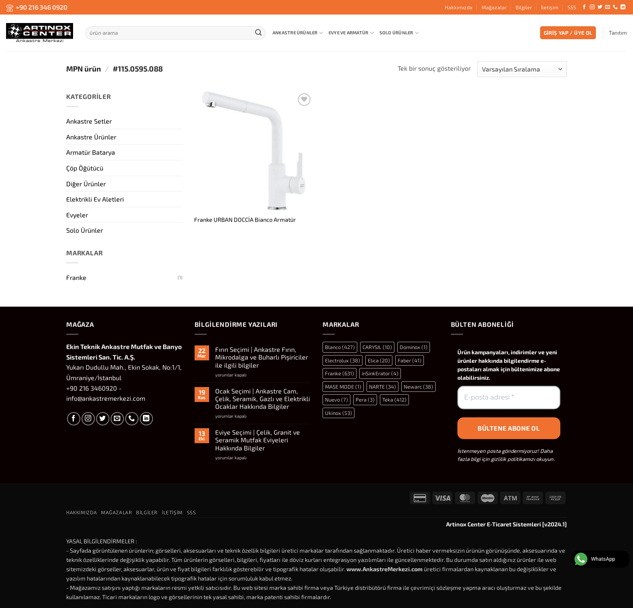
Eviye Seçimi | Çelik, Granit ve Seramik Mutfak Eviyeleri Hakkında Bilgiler (257, 439)
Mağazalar (494, 7)
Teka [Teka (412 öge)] (394, 399)
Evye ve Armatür (351, 33)
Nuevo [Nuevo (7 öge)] (336, 399)
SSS (572, 7)
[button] (568, 33)
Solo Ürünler (399, 33)
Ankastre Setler (89, 121)
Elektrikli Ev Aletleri (95, 199)
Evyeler (77, 214)
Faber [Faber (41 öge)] (409, 360)
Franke (76, 277)
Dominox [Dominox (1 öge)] (414, 347)
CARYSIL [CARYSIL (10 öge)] (377, 347)
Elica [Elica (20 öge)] (379, 360)
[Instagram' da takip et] (592, 7)
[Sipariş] (522, 69)
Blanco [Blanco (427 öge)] (340, 347)
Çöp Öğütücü (84, 167)
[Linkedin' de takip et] (622, 7)
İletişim (549, 7)
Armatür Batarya (90, 152)
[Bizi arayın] (615, 7)
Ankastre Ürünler (297, 33)
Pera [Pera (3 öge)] (365, 399)
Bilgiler (524, 7)
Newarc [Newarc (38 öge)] (418, 386)
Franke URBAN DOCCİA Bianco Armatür (245, 219)
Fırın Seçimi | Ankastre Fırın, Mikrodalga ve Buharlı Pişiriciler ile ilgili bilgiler (261, 356)
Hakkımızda (458, 7)
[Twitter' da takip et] (599, 7)
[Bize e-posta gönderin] (607, 7)
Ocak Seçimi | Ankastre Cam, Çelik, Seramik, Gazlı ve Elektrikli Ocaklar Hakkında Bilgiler (262, 398)
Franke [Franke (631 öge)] (339, 373)
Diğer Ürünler (86, 183)
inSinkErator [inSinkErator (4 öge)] (380, 373)
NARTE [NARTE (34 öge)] (382, 386)
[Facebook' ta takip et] (584, 7)
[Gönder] (258, 33)
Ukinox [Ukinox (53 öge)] (338, 413)
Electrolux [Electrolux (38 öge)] (342, 360)
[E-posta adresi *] (509, 397)
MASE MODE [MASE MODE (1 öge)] (343, 386)
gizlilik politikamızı (513, 459)
